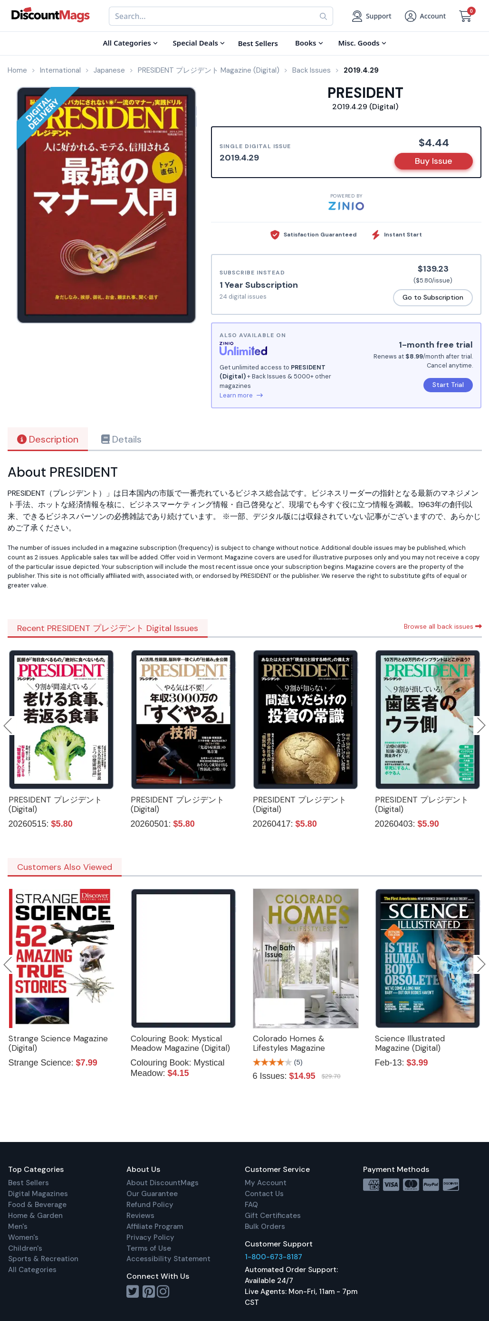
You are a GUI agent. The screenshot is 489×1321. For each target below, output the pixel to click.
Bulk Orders (265, 1226)
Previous (8, 725)
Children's (25, 1248)
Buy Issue (433, 161)
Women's (23, 1237)
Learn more (241, 395)
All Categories (32, 1269)
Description (47, 439)
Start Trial (448, 384)
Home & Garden (35, 1215)
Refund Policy (149, 1204)
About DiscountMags (162, 1183)
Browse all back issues (443, 626)
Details (121, 439)
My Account (266, 1183)
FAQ (251, 1204)
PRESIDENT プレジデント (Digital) (55, 804)
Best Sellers (28, 1183)
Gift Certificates (273, 1215)
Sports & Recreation (43, 1259)
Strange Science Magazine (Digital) (58, 1043)
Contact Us (264, 1193)
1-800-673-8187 (273, 1257)
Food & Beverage (37, 1204)
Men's (18, 1226)
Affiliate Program (154, 1226)
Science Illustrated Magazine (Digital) (410, 1043)
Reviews (140, 1215)
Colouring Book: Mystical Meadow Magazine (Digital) (180, 1043)
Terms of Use (148, 1248)
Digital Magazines (38, 1193)
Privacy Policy (150, 1237)
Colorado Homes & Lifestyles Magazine (289, 1043)
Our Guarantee (152, 1193)
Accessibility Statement (168, 1259)
